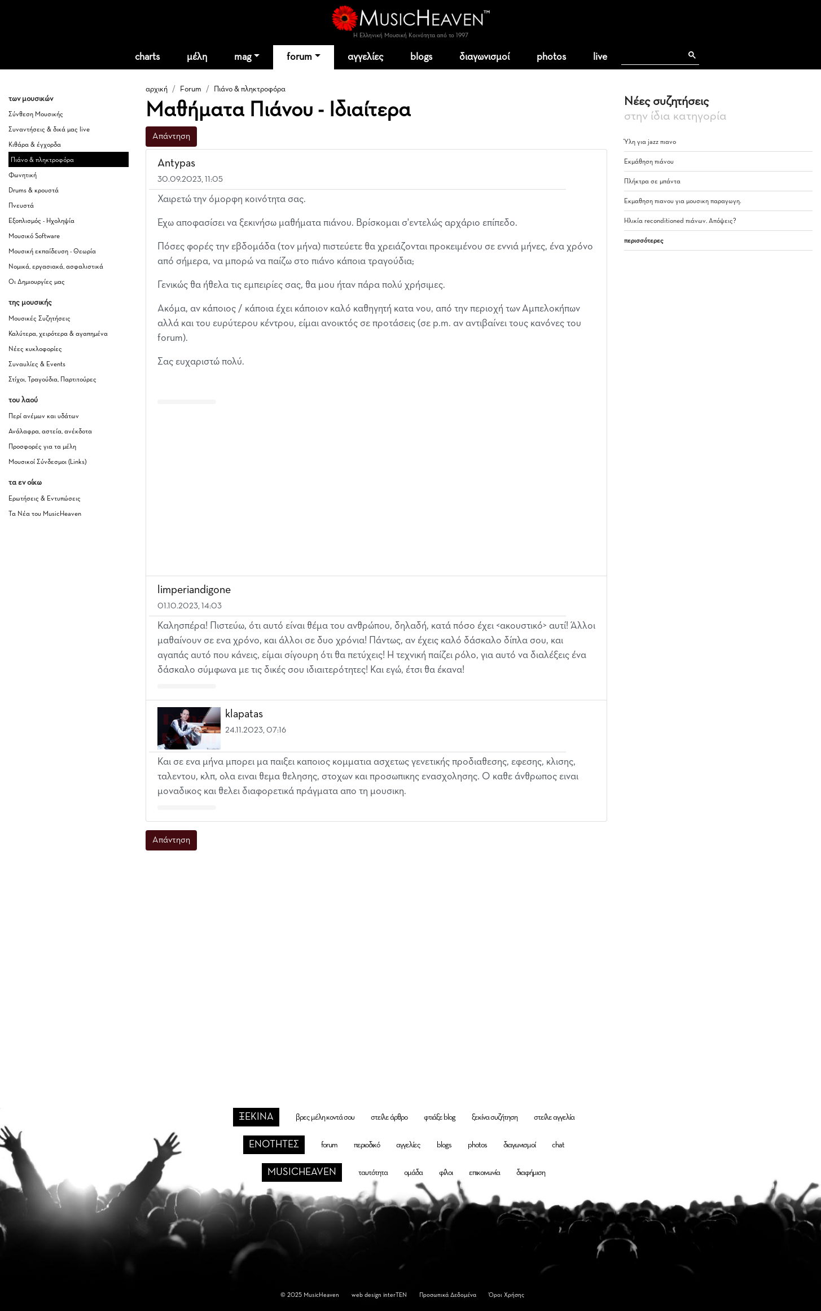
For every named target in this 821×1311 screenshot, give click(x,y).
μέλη (197, 57)
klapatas (244, 714)
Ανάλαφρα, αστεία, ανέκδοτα (50, 431)
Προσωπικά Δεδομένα (447, 1295)
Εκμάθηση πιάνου (649, 162)
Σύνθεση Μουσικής (35, 114)
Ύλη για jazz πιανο (650, 142)
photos (551, 57)
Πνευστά (21, 206)
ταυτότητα (373, 1173)
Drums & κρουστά (33, 190)
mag (242, 57)
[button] (588, 164)
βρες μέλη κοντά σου (325, 1117)
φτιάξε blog (439, 1117)
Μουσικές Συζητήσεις (39, 318)
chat (558, 1145)
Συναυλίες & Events (36, 364)
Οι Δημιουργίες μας (36, 282)
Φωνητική (22, 175)
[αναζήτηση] (651, 55)
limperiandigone (194, 589)
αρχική (157, 89)
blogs (421, 57)
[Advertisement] (376, 488)
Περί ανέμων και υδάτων (43, 416)
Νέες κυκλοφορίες (35, 349)
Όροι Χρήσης (506, 1295)
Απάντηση (171, 136)
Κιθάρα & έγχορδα (34, 145)
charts (147, 57)
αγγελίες (365, 57)
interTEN (395, 1295)
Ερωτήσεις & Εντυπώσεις (44, 499)
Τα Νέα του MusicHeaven (44, 514)
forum (299, 57)
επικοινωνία (484, 1173)
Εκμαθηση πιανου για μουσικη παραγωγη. (682, 201)
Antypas (176, 163)
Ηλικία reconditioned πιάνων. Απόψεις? (680, 221)
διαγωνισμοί (484, 57)
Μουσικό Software (34, 236)
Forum (190, 89)
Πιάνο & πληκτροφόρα (42, 160)
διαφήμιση (530, 1173)
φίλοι (446, 1173)
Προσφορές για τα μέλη (42, 447)
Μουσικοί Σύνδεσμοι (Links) (47, 462)
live (600, 57)
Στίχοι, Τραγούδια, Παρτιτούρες (52, 379)
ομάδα (413, 1173)
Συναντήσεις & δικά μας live (49, 129)
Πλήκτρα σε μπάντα (652, 181)
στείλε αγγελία (554, 1117)
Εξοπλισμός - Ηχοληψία (41, 221)
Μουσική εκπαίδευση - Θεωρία (52, 251)
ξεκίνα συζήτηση (494, 1117)
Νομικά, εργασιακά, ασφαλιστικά (55, 267)
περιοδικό (367, 1145)
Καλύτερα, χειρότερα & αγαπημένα (58, 334)
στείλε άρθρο (389, 1117)
